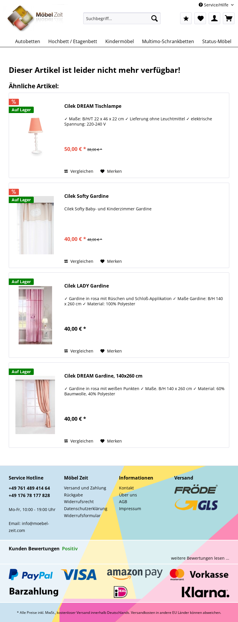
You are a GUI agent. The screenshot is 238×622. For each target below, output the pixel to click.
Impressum (130, 508)
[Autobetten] (27, 41)
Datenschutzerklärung (85, 508)
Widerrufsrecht (79, 501)
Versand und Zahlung (85, 488)
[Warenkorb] (229, 18)
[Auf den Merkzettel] (111, 171)
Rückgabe (73, 495)
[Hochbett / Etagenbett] (72, 41)
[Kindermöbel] (119, 41)
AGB (123, 501)
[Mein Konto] (214, 18)
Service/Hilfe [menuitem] (214, 5)
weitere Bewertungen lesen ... (200, 558)
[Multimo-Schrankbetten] (168, 41)
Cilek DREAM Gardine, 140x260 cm (103, 376)
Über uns (128, 495)
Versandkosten (143, 612)
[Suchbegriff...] (122, 18)
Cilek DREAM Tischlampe (92, 106)
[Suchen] (154, 18)
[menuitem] (122, 21)
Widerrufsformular (82, 515)
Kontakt (126, 488)
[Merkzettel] (200, 18)
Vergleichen (78, 171)
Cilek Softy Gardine (86, 196)
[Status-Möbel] (216, 41)
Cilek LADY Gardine (86, 286)
